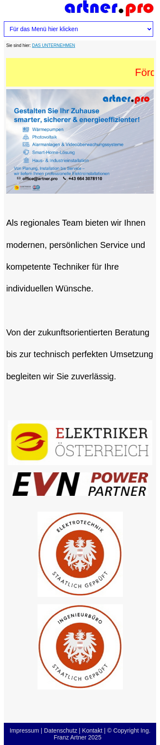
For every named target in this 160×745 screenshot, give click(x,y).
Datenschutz (60, 730)
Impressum (24, 730)
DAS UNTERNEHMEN (53, 45)
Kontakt (92, 730)
